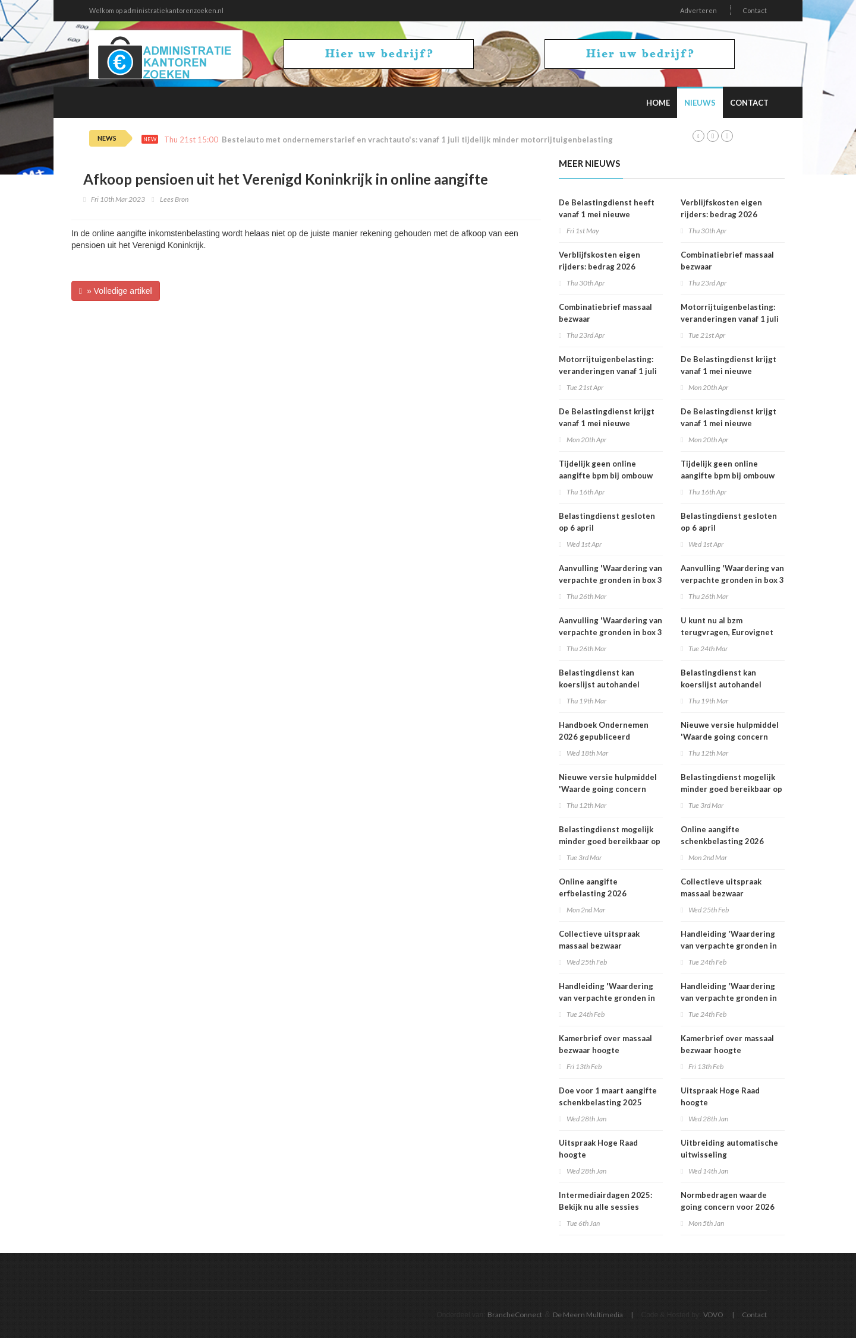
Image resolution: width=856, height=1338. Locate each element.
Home (658, 102)
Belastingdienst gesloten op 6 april (607, 521)
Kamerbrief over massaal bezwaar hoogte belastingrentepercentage (609, 1050)
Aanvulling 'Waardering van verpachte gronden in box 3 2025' (610, 580)
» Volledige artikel (115, 291)
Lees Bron (174, 199)
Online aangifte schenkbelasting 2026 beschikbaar (722, 841)
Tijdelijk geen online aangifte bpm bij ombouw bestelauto (606, 475)
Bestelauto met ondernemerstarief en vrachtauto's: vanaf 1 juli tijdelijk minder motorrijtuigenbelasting (417, 139)
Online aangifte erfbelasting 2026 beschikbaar (593, 893)
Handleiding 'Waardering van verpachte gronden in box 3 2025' (607, 997)
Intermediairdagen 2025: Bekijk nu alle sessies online (605, 1206)
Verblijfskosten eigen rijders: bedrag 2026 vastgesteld (599, 266)
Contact (754, 10)
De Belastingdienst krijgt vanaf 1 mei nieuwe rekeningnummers (606, 423)
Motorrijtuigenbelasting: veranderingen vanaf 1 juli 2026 (608, 371)
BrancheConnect (514, 1314)
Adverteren (698, 10)
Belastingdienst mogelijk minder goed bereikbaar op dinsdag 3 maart (609, 841)
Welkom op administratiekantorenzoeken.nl (156, 10)
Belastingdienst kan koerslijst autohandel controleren (599, 684)
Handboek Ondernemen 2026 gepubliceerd (604, 730)
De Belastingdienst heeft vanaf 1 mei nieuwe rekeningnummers (606, 214)
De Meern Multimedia (588, 1314)
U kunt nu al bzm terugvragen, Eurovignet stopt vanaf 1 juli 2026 (727, 632)
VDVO (713, 1314)
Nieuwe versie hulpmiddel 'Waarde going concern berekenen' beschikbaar (608, 789)
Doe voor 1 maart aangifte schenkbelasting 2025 (608, 1096)
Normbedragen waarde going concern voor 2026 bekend (728, 1206)
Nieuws (700, 102)
